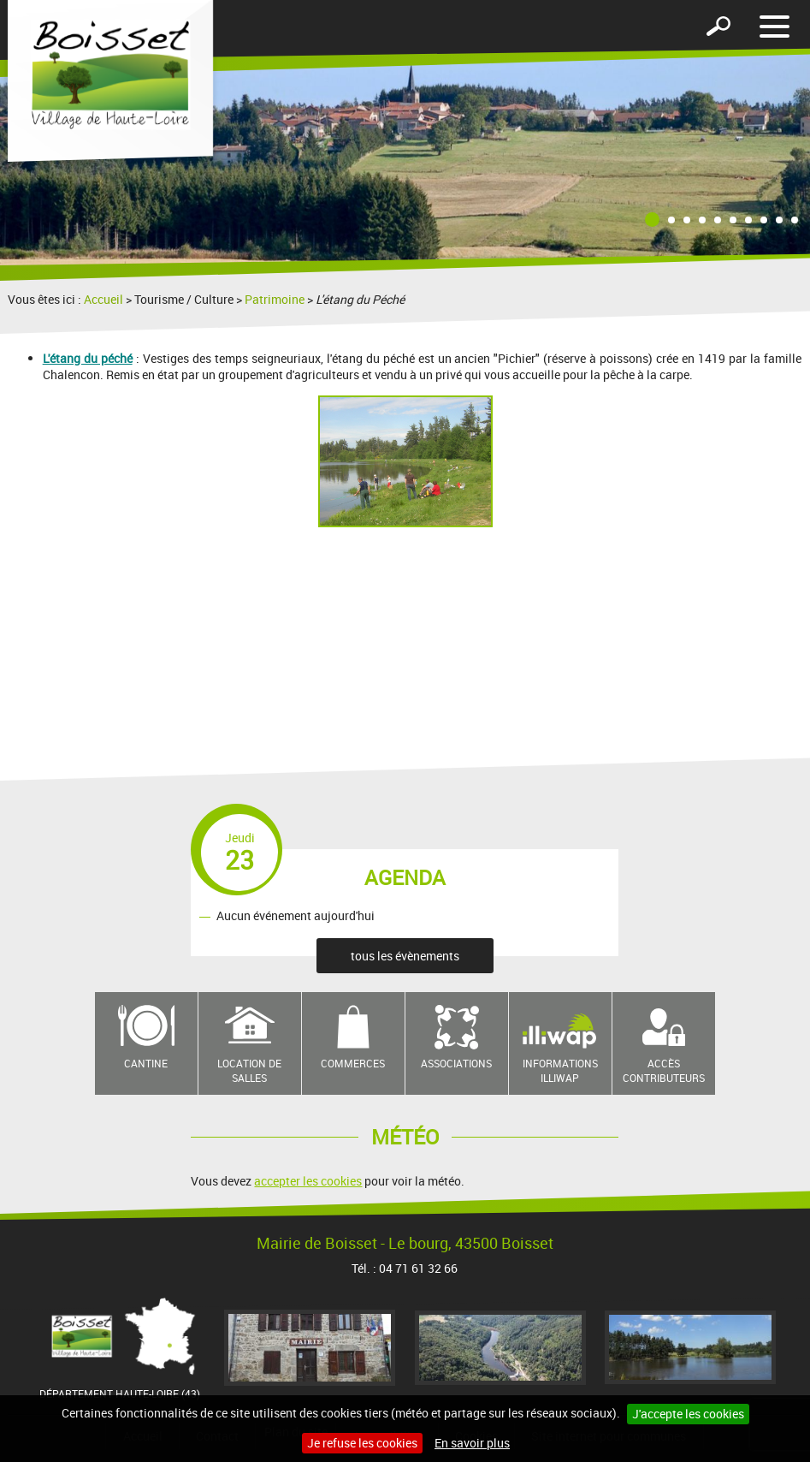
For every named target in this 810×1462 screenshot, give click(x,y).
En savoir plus (472, 1443)
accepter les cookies (308, 1181)
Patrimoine (274, 299)
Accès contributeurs (664, 1070)
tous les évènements (405, 956)
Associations (456, 1063)
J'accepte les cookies (688, 1414)
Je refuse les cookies (362, 1443)
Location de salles (249, 1070)
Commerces (353, 1063)
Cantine (146, 1063)
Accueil (103, 299)
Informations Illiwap (560, 1070)
